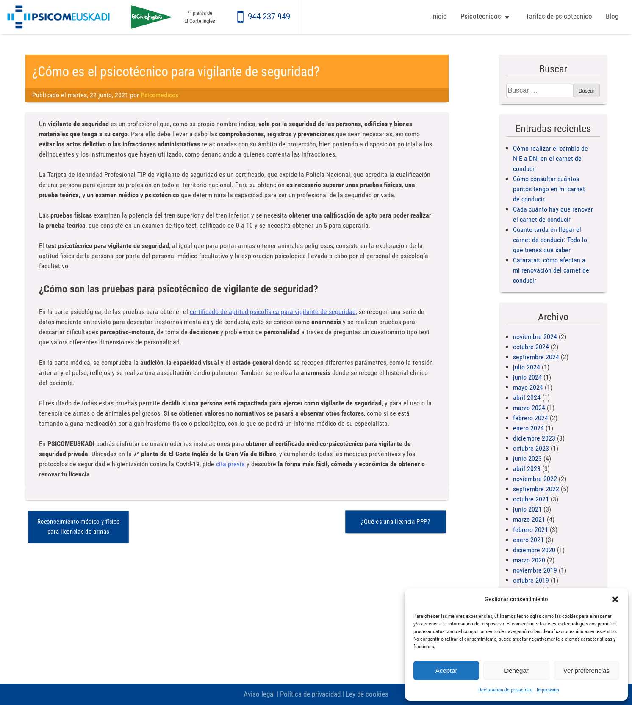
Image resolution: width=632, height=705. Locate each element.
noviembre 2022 (535, 479)
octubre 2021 (531, 499)
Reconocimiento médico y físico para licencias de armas (78, 526)
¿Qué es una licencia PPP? (395, 522)
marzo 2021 (529, 519)
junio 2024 (527, 377)
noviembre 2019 (535, 570)
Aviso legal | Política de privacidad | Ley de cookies (316, 694)
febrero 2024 (530, 418)
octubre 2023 (531, 448)
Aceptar (446, 670)
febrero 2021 (530, 530)
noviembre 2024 (535, 337)
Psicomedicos (159, 95)
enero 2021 (528, 540)
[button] (615, 599)
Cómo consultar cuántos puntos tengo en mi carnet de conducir (549, 189)
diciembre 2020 (534, 550)
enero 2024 (528, 428)
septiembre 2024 (536, 357)
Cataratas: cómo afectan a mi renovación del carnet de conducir (551, 270)
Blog (612, 16)
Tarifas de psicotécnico (559, 16)
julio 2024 (526, 367)
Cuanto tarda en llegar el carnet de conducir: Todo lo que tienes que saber (550, 240)
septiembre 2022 (536, 489)
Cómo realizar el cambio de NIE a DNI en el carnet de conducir (550, 158)
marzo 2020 (529, 560)
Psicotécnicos (480, 16)
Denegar (516, 670)
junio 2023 (527, 458)
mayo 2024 (528, 387)
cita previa (230, 464)
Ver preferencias (586, 670)
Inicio (439, 16)
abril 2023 (527, 469)
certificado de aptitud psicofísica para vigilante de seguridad (273, 312)
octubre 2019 (531, 580)
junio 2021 (527, 509)
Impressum (548, 690)
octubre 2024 (531, 347)
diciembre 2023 (534, 438)
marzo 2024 (529, 408)
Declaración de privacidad (505, 690)
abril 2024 (527, 398)
